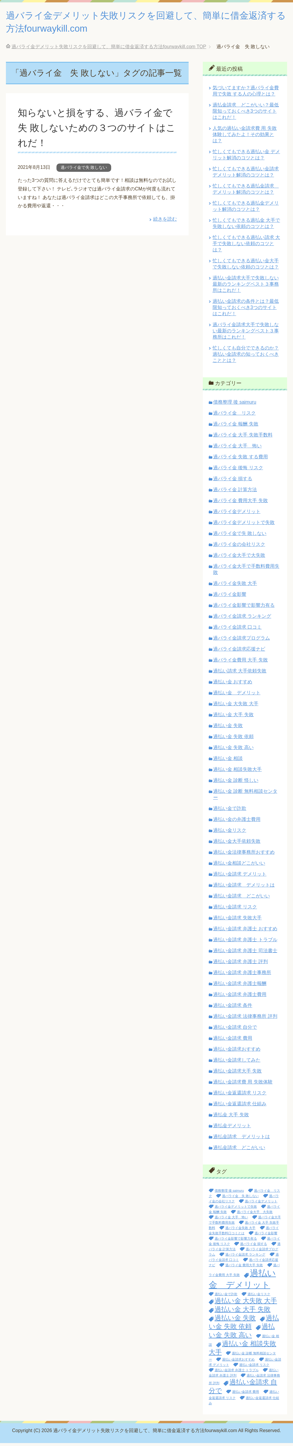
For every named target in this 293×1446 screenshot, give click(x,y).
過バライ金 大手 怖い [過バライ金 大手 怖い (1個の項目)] (231, 1220)
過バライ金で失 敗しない (84, 170)
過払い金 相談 (228, 761)
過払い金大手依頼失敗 (236, 844)
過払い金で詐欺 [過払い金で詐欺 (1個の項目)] (226, 1297)
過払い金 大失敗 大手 (235, 706)
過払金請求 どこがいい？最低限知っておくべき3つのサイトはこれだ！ (246, 114)
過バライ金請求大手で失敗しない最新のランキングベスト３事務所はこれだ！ (246, 333)
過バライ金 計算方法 (235, 492)
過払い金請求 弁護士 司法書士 (245, 953)
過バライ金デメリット (236, 514)
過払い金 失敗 (228, 728)
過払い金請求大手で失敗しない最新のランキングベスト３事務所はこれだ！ (246, 287)
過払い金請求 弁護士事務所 (242, 975)
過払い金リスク (229, 833)
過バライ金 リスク (234, 415)
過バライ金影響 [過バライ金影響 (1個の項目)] (266, 1236)
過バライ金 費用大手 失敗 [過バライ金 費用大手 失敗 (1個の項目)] (244, 1268)
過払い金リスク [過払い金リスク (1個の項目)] (258, 1297)
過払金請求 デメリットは (241, 1139)
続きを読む (165, 221)
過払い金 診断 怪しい (235, 783)
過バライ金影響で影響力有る (244, 608)
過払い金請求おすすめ (236, 1051)
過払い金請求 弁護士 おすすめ (245, 931)
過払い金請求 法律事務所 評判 (245, 1019)
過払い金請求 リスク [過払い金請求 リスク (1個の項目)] (254, 1367)
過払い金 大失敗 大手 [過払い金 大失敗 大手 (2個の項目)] (246, 1303)
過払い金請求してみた (236, 1062)
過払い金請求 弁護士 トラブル (245, 942)
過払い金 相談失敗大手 (237, 772)
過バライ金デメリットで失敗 (244, 525)
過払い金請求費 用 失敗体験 (243, 1084)
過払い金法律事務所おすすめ (244, 855)
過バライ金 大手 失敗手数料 (243, 437)
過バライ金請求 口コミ (237, 630)
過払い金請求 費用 (232, 1041)
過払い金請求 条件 (232, 1008)
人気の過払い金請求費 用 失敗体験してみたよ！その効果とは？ (245, 137)
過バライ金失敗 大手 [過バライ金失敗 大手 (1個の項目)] (240, 1231)
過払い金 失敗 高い (233, 750)
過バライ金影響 (229, 597)
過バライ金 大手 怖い (237, 448)
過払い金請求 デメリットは (244, 887)
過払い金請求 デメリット (239, 876)
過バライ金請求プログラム (241, 640)
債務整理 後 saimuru (234, 404)
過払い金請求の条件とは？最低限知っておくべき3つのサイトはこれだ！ (246, 310)
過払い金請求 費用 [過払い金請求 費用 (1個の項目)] (245, 1394)
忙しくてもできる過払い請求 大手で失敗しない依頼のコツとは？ (246, 246)
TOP (109, 49)
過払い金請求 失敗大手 (237, 920)
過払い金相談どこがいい (239, 865)
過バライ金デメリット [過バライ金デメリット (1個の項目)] (261, 1204)
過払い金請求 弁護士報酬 (239, 986)
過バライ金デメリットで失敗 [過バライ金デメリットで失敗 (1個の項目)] (236, 1209)
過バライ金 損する (232, 481)
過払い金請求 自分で (235, 1030)
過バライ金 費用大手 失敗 (240, 503)
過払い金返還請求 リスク (239, 1095)
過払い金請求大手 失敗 (237, 1073)
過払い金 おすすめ (232, 684)
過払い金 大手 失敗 (233, 717)
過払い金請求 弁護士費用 (239, 997)
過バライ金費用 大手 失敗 (240, 662)
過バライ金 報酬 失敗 (235, 426)
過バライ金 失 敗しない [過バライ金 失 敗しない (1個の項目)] (240, 1199)
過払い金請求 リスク (235, 909)
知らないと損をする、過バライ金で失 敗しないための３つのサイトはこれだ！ (96, 130)
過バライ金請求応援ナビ (239, 651)
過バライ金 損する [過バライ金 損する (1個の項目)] (253, 1246)
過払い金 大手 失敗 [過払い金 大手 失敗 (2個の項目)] (243, 1312)
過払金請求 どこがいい (239, 1150)
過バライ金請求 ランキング (242, 619)
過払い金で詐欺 (229, 811)
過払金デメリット (232, 1128)
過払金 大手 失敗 (231, 1117)
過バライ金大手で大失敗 (239, 558)
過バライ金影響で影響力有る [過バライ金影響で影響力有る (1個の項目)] (236, 1241)
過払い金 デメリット (236, 695)
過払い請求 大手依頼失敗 (239, 673)
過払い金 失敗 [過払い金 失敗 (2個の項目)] (235, 1320)
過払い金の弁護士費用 (236, 822)
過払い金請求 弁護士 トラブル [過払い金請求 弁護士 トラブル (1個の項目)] (237, 1373)
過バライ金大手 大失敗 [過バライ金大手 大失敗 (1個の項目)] (255, 1215)
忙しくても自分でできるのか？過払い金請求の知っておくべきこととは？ (246, 357)
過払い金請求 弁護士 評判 (240, 964)
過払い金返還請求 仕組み (239, 1106)
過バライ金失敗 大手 (235, 586)
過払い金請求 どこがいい (241, 898)
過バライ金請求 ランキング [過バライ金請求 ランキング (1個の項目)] (245, 1257)
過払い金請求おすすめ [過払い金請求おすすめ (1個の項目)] (238, 1362)
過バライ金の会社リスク (239, 547)
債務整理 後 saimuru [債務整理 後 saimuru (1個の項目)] (229, 1193)
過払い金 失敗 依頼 (233, 739)
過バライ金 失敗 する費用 (240, 459)
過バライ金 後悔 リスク (238, 470)
